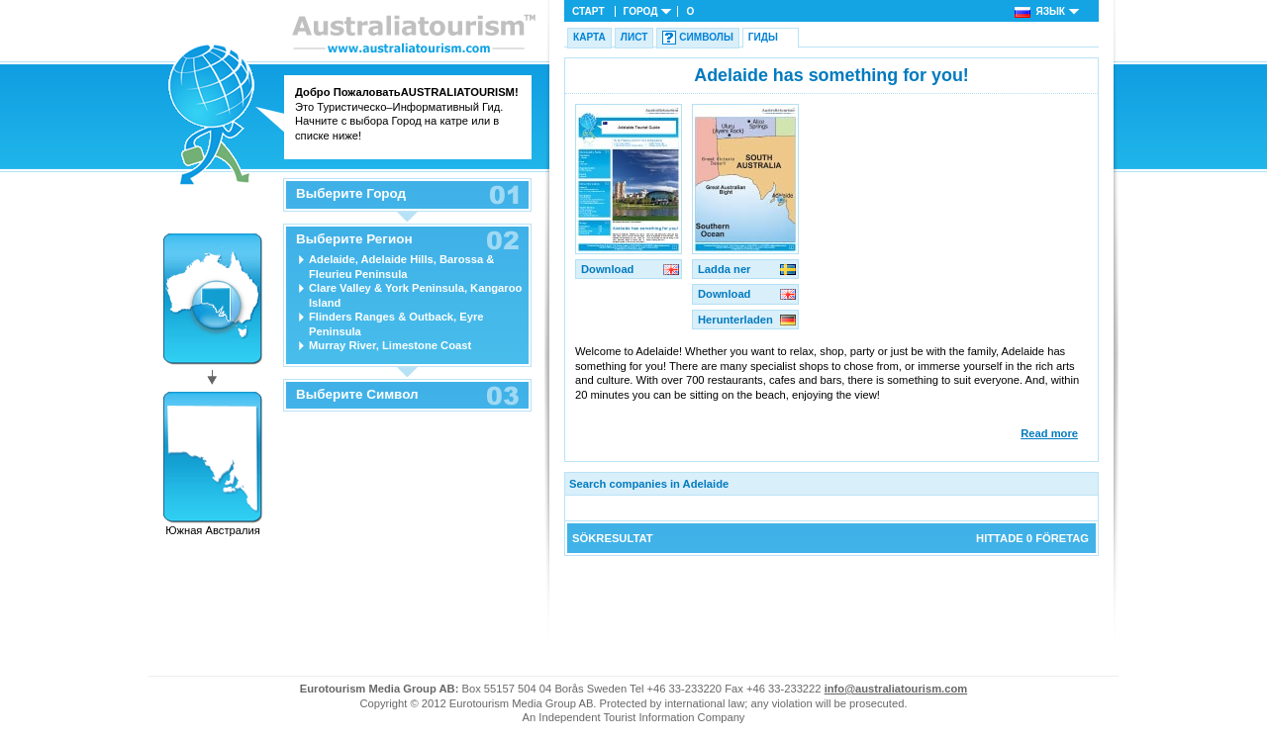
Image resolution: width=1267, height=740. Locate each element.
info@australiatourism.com (896, 688)
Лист (634, 37)
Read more (1049, 433)
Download (607, 269)
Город (641, 11)
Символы (705, 37)
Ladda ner (724, 269)
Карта (589, 37)
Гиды (763, 37)
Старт (588, 11)
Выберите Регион (354, 239)
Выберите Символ (357, 395)
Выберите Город (351, 194)
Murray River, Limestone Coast (390, 345)
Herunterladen (735, 319)
